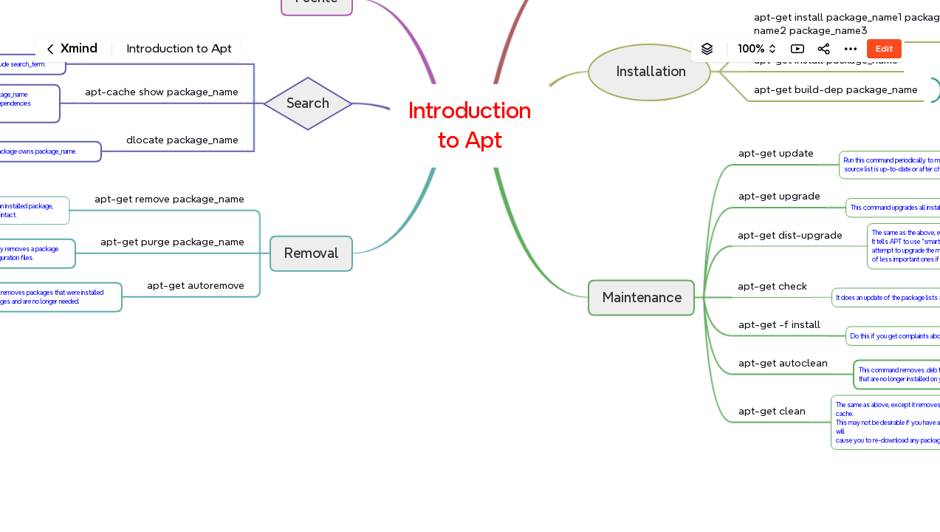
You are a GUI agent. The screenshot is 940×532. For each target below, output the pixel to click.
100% (751, 49)
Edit (884, 48)
